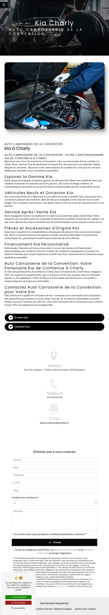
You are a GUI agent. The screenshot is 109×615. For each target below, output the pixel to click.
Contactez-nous (19, 326)
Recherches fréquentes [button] (54, 603)
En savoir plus (18, 317)
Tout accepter (18, 597)
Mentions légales (63, 609)
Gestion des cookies (85, 609)
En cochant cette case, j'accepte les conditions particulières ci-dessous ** (51, 531)
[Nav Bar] (4, 5)
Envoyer (57, 539)
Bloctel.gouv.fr (60, 583)
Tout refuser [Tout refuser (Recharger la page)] (18, 603)
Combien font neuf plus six (25, 494)
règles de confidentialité (66, 546)
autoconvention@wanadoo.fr (54, 420)
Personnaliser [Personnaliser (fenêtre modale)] (18, 608)
